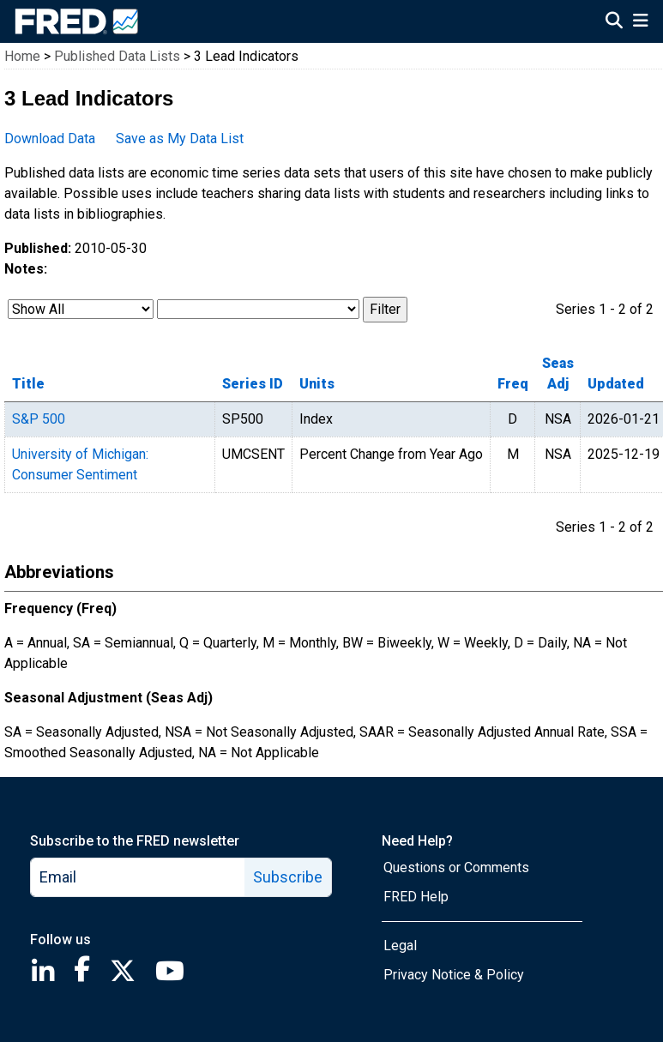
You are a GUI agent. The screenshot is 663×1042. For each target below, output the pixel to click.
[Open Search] (614, 22)
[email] (138, 877)
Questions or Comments (456, 867)
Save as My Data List (180, 138)
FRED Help (416, 896)
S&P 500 (38, 419)
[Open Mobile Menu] (640, 22)
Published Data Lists (117, 56)
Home (22, 56)
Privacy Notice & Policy (453, 975)
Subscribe (287, 877)
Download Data (49, 138)
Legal (400, 945)
